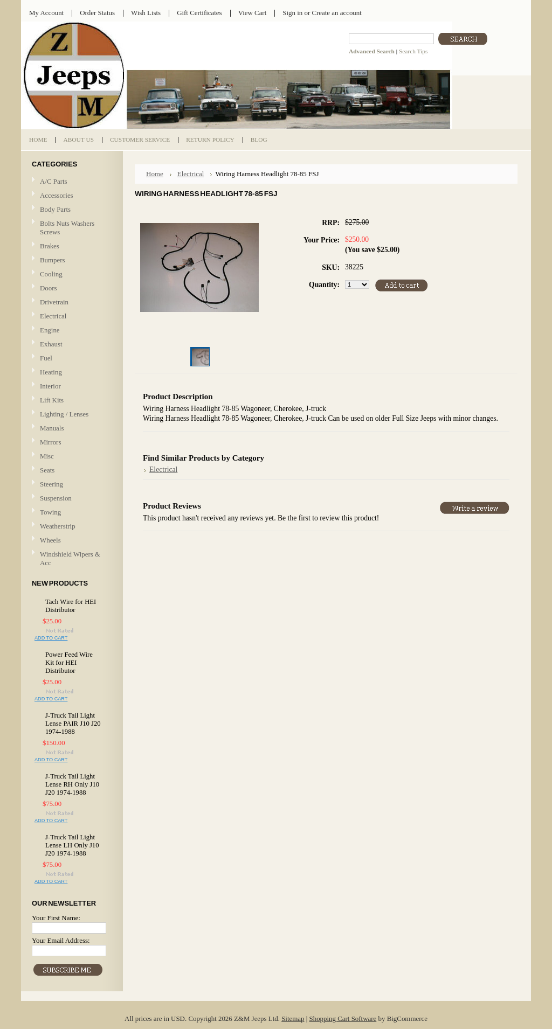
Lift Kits (52, 400)
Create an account (336, 13)
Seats (70, 470)
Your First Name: (56, 918)
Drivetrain (70, 302)
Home (154, 174)
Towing (50, 512)
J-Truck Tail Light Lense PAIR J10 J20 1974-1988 (73, 723)
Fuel (46, 358)
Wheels (50, 540)
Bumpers (52, 260)
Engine (50, 330)
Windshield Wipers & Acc (70, 558)
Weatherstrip (57, 526)
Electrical (70, 316)
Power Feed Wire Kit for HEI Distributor (69, 663)
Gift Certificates (199, 13)
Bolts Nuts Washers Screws (67, 227)
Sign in (292, 13)
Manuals (52, 428)
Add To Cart (50, 638)
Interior (50, 386)
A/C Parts (53, 181)
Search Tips (413, 51)
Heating (51, 372)
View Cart (252, 13)
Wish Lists (146, 13)
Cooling (70, 274)
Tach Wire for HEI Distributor (70, 606)
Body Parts (70, 209)
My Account (46, 13)
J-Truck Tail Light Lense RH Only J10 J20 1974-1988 (72, 784)
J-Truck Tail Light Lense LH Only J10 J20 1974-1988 (72, 845)
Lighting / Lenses (70, 414)
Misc (47, 456)
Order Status (97, 13)
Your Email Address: (61, 940)
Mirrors (50, 442)
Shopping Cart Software (343, 1018)
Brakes (49, 246)
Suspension (56, 498)
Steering (51, 484)
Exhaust (51, 344)
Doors (48, 288)
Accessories (56, 195)
